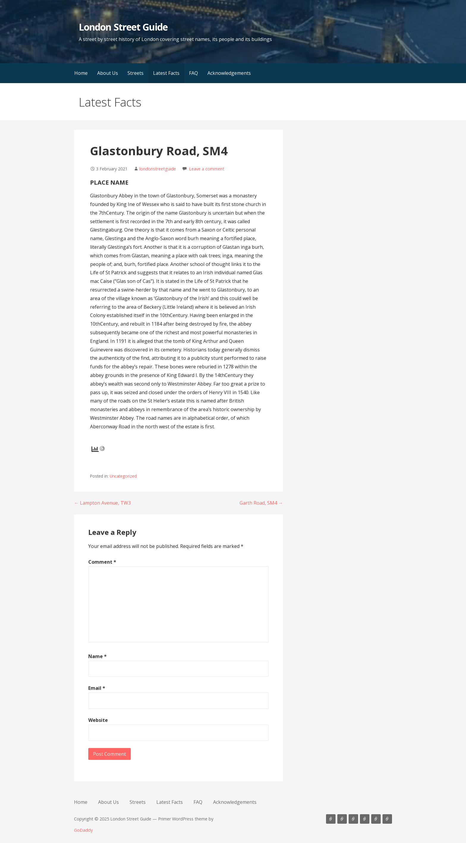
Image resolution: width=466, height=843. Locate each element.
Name (97, 656)
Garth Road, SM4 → (261, 503)
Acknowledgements (229, 73)
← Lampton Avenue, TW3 (102, 503)
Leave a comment (206, 169)
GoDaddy (83, 830)
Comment (102, 562)
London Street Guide (123, 26)
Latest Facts (166, 73)
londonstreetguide (157, 169)
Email (96, 688)
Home (81, 73)
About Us (107, 73)
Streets (135, 73)
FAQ (193, 73)
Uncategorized (123, 476)
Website (98, 720)
